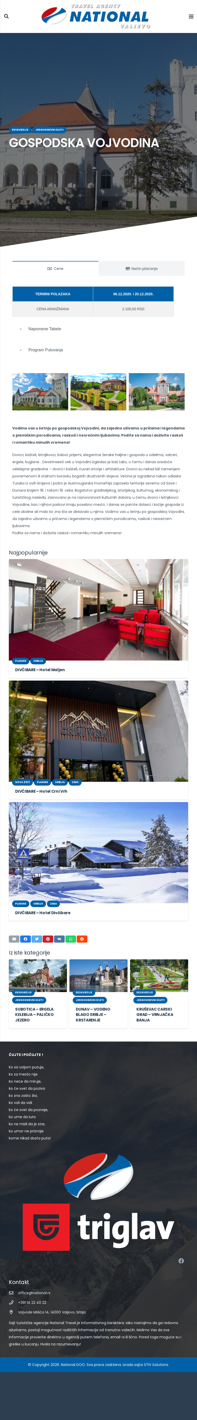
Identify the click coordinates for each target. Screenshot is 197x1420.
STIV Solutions (151, 1350)
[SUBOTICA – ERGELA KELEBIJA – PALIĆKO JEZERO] (38, 968)
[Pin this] (48, 932)
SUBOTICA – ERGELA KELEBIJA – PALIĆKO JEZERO (34, 1007)
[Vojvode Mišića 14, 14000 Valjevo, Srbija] (13, 1305)
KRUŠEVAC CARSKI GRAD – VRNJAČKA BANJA (154, 1007)
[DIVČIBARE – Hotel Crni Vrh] (98, 724)
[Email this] (14, 932)
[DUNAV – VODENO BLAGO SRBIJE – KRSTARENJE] (98, 968)
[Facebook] (181, 1254)
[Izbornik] (191, 16)
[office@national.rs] (13, 1286)
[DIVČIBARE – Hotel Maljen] (98, 602)
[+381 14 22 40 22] (13, 1295)
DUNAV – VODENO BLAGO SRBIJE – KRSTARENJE (92, 1007)
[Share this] (25, 932)
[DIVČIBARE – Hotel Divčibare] (98, 845)
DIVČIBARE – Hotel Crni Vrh (40, 784)
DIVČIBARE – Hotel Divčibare (41, 906)
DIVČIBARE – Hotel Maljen (38, 663)
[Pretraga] (6, 16)
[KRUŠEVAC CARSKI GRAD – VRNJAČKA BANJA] (159, 968)
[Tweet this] (37, 932)
